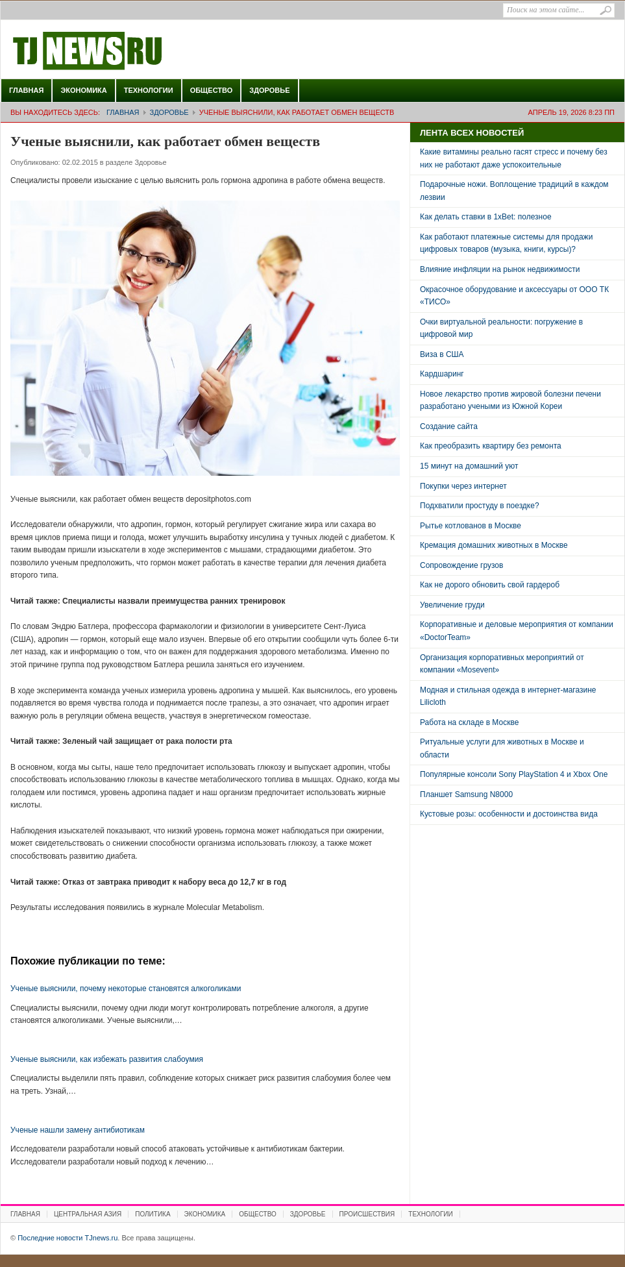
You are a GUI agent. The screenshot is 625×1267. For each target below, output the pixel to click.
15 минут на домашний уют (469, 466)
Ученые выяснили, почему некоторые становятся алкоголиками (125, 988)
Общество (211, 90)
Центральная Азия (87, 1214)
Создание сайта (449, 426)
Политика (152, 1214)
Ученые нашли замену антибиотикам (77, 1130)
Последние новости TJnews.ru (124, 51)
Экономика (83, 90)
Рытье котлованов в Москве (470, 525)
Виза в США (442, 354)
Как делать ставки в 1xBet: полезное (486, 216)
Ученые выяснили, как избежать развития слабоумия (106, 1059)
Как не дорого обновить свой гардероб (489, 584)
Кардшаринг (442, 373)
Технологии (148, 90)
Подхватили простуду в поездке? (479, 505)
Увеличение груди (452, 604)
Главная (26, 90)
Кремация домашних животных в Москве (494, 545)
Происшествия (367, 1214)
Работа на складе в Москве (469, 722)
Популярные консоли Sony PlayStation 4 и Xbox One (513, 774)
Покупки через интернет (463, 486)
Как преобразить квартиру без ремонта (490, 445)
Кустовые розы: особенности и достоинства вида (509, 813)
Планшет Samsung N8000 (466, 794)
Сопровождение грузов (461, 565)
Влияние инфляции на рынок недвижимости (500, 269)
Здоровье (269, 90)
